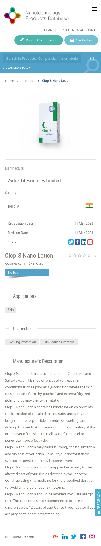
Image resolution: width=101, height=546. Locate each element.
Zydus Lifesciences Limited (34, 180)
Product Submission (42, 40)
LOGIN (47, 30)
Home (9, 81)
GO (91, 58)
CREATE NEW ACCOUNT (77, 30)
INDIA (13, 206)
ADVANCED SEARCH (17, 68)
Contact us (84, 40)
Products (28, 81)
